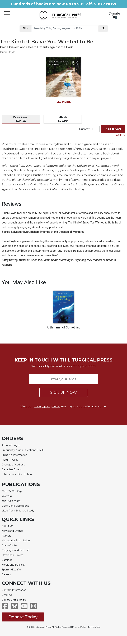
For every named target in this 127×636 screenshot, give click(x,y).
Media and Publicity (13, 564)
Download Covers (12, 555)
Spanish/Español (11, 569)
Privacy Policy (79, 627)
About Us (7, 526)
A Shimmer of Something (63, 327)
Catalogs (7, 559)
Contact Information (14, 590)
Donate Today (22, 616)
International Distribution (17, 474)
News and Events (12, 530)
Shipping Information (14, 454)
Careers (6, 574)
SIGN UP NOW (63, 392)
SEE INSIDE (64, 101)
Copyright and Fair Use (15, 550)
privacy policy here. (47, 406)
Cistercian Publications (15, 505)
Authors (6, 535)
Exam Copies (9, 545)
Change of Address (13, 464)
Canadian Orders (12, 469)
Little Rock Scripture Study (18, 510)
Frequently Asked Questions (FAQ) (23, 450)
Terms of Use (94, 627)
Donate (114, 13)
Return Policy (10, 459)
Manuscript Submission (16, 540)
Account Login (11, 445)
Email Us (7, 594)
